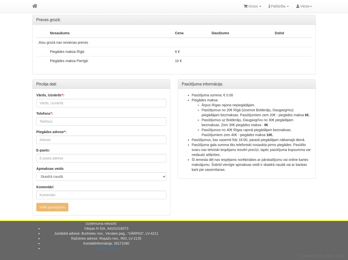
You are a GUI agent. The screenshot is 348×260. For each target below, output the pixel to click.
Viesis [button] (304, 6)
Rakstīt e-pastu (106, 248)
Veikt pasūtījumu (52, 207)
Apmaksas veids (50, 169)
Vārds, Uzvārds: (50, 95)
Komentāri (44, 187)
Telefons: (44, 113)
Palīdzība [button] (279, 6)
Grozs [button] (252, 6)
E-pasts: (43, 150)
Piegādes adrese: (51, 132)
